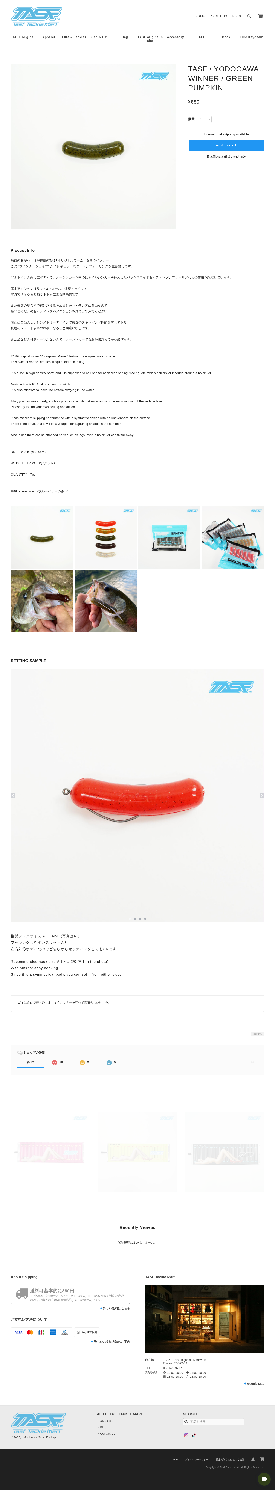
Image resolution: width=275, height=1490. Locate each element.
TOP (175, 1459)
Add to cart (226, 145)
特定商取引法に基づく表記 (230, 1459)
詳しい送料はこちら (116, 1308)
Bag (125, 37)
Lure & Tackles (74, 37)
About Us (218, 16)
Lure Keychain (251, 37)
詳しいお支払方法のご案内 (112, 1341)
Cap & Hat (99, 37)
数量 (191, 119)
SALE (200, 37)
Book (226, 37)
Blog (236, 16)
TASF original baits (150, 38)
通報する (257, 1034)
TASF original (23, 37)
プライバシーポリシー (197, 1459)
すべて (31, 1062)
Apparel (48, 37)
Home (200, 16)
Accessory (175, 37)
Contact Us (107, 1433)
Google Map (255, 1383)
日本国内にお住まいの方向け (226, 156)
